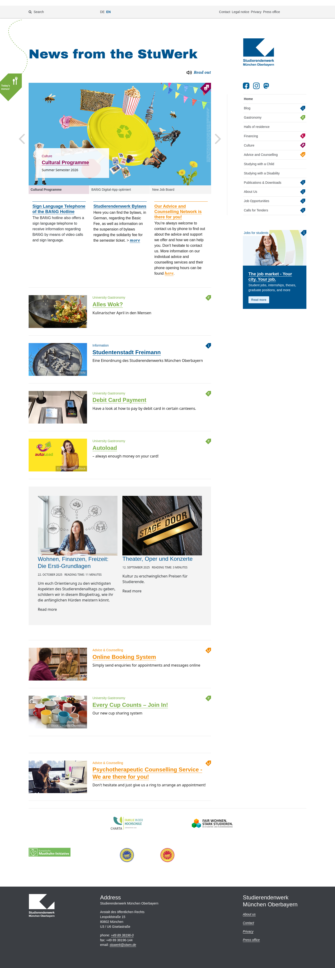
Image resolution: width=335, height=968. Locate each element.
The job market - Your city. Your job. (270, 269)
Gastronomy (252, 110)
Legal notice (240, 6)
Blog (247, 101)
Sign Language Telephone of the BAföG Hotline (58, 201)
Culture (249, 138)
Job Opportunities (256, 193)
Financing (251, 128)
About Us (250, 184)
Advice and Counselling (261, 147)
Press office (271, 6)
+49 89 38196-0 (122, 935)
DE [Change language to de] (102, 6)
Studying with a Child (259, 156)
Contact (224, 6)
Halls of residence (257, 119)
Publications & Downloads (262, 175)
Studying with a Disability (262, 165)
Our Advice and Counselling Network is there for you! (177, 204)
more (135, 233)
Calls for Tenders (256, 203)
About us (249, 914)
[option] (120, 126)
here (169, 266)
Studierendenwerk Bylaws (119, 198)
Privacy (256, 6)
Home (248, 91)
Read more (258, 292)
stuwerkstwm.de (123, 945)
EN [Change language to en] (108, 6)
